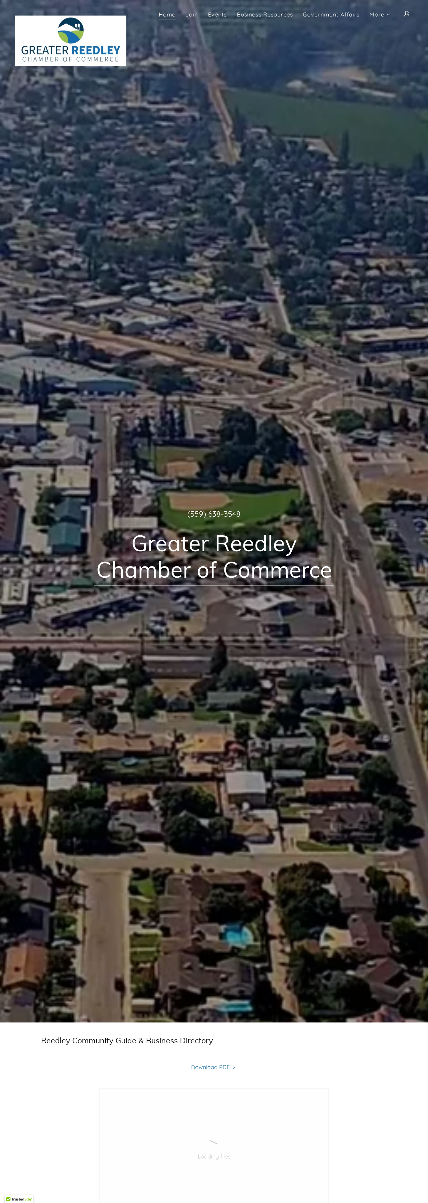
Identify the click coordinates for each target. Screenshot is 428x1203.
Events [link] (217, 14)
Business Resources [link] (265, 14)
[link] (70, 12)
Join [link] (192, 14)
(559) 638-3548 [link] (214, 514)
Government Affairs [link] (331, 14)
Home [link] (167, 14)
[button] (380, 14)
